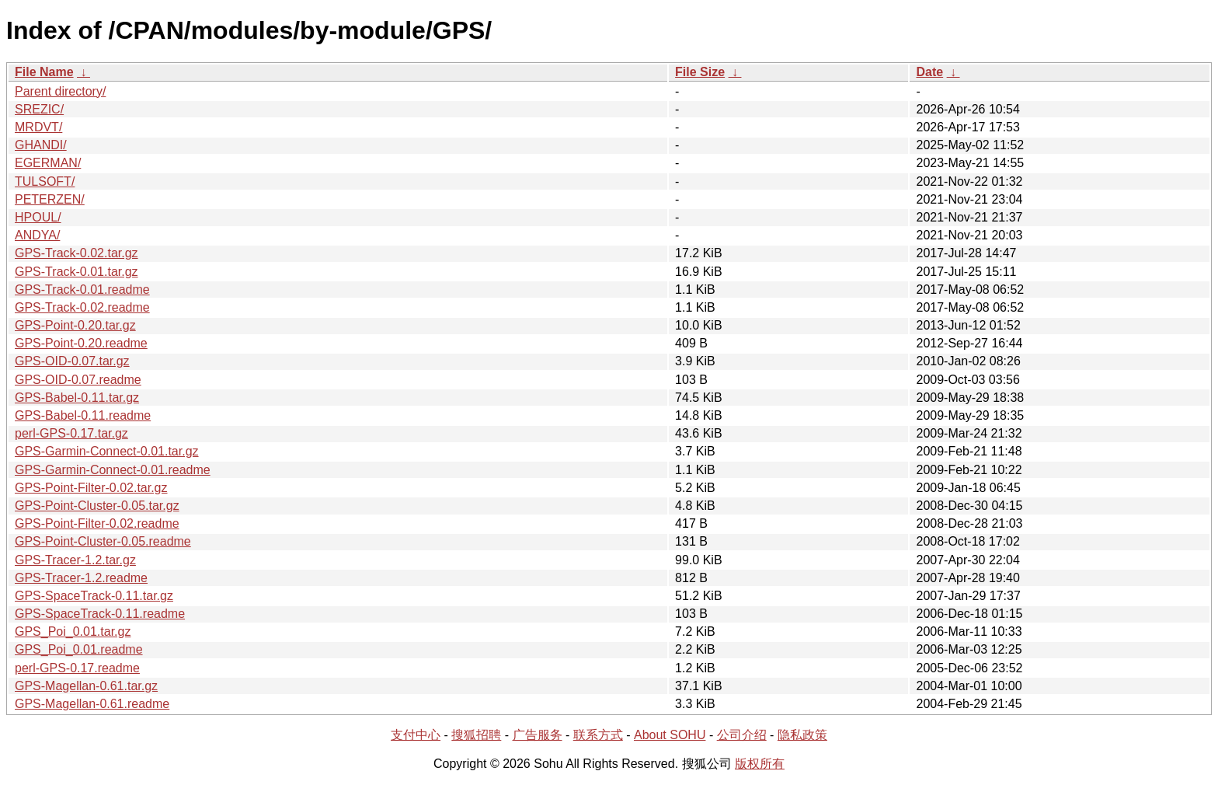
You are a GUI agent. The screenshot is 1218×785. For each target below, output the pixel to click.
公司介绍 (742, 734)
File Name (44, 71)
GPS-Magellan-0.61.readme (92, 703)
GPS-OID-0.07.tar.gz (72, 361)
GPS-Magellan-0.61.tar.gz (86, 686)
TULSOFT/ (45, 181)
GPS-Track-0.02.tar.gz (76, 253)
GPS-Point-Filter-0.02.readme (97, 523)
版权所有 (760, 763)
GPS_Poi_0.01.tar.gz (72, 631)
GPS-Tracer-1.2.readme (81, 577)
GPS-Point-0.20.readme (81, 343)
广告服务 (537, 734)
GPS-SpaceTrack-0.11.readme (100, 613)
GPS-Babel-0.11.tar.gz (77, 397)
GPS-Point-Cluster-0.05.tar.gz (97, 505)
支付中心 (415, 734)
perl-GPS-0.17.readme (77, 668)
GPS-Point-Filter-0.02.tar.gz (91, 487)
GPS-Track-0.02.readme (82, 307)
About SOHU (669, 734)
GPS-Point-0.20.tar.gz (75, 325)
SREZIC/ (39, 109)
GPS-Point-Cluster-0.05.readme (103, 541)
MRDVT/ (38, 127)
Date (929, 71)
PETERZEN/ (50, 199)
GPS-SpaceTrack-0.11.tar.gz (94, 595)
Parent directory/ (60, 91)
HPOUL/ (38, 217)
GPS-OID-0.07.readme (78, 379)
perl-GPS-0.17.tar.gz (71, 433)
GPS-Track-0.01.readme (82, 289)
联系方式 (598, 734)
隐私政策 (802, 734)
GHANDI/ (41, 145)
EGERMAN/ (48, 162)
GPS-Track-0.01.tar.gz (76, 271)
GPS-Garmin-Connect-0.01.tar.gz (107, 451)
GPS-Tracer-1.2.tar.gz (75, 560)
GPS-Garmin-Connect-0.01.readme (113, 469)
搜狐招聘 (476, 734)
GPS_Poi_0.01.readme (79, 649)
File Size (700, 71)
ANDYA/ (37, 235)
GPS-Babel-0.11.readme (83, 415)
